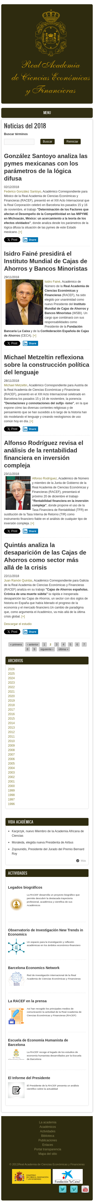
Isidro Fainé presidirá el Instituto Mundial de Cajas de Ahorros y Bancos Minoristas (45, 261)
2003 (11, 772)
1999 (11, 790)
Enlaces (47, 1145)
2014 (11, 723)
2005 (11, 763)
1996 (11, 804)
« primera (16, 644)
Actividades (47, 1131)
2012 (11, 732)
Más (83, 860)
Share (29, 239)
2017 (11, 709)
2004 (11, 768)
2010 (11, 741)
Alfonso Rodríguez (44, 478)
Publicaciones (47, 1140)
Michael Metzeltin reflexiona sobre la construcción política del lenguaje (46, 365)
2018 (11, 705)
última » (63, 649)
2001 (11, 781)
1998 (11, 795)
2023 (11, 682)
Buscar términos (16, 134)
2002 (11, 777)
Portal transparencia (47, 1149)
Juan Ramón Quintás (18, 580)
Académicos (48, 1127)
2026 (11, 669)
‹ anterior (32, 644)
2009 (11, 745)
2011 (11, 736)
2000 (11, 786)
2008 (11, 750)
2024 (11, 678)
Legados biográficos (25, 887)
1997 (11, 799)
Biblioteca (47, 1136)
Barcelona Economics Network (33, 968)
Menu (47, 112)
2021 (11, 691)
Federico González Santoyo (22, 191)
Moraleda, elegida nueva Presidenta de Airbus (42, 842)
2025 (11, 673)
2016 (11, 714)
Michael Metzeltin (15, 385)
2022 (11, 687)
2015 (11, 718)
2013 (11, 727)
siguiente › (47, 649)
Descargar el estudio (18, 624)
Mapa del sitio (47, 1154)
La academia (47, 1122)
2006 (11, 759)
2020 (11, 696)
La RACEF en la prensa (27, 1001)
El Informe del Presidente (29, 1078)
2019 (11, 700)
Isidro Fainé (52, 281)
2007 (11, 754)
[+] (20, 232)
